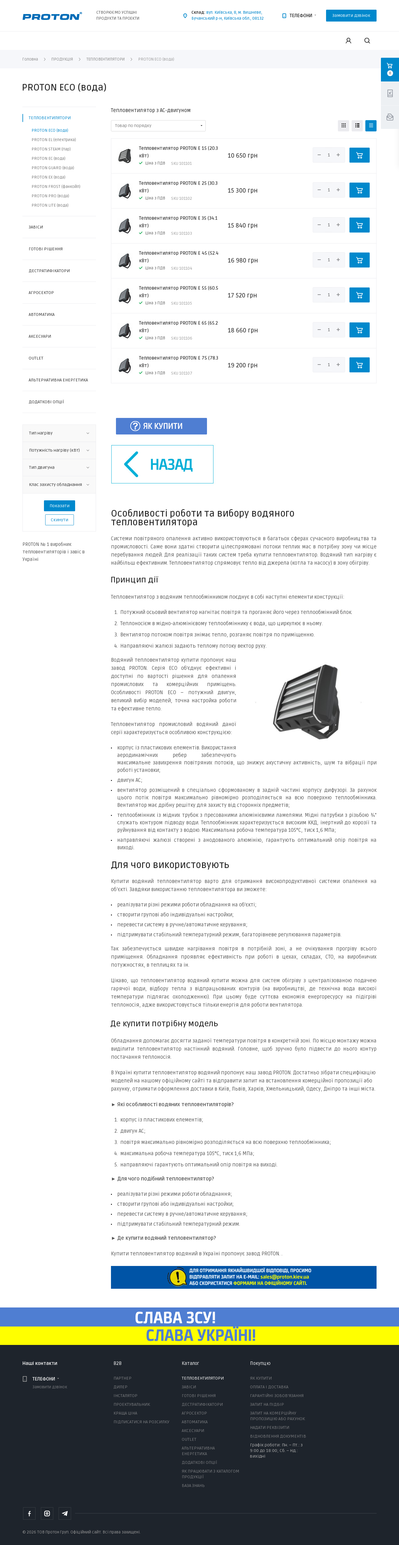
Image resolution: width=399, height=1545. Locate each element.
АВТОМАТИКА (42, 314)
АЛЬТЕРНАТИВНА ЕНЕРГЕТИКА (58, 380)
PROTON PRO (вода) (50, 196)
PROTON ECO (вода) (49, 130)
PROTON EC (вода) (48, 158)
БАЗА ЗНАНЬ (193, 1485)
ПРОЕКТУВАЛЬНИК (131, 1404)
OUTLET (36, 358)
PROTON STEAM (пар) (51, 149)
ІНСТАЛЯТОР (125, 1395)
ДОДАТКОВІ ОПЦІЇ (46, 402)
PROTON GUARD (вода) (52, 167)
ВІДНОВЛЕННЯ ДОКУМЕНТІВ (278, 1436)
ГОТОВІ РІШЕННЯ (46, 249)
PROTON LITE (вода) (50, 205)
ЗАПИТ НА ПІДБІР (267, 1404)
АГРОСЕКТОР (41, 292)
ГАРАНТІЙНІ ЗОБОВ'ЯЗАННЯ (277, 1395)
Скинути (59, 519)
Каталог (190, 1363)
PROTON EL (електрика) (53, 139)
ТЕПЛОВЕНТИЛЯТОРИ (50, 117)
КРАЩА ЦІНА (125, 1413)
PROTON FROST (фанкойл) (55, 186)
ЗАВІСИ (36, 227)
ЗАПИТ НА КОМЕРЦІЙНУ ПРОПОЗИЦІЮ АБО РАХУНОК (277, 1415)
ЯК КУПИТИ (261, 1378)
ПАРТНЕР (122, 1378)
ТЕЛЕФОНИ (301, 15)
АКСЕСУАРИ (40, 336)
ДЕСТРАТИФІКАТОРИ (49, 270)
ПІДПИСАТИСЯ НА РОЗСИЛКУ (141, 1422)
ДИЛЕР (120, 1387)
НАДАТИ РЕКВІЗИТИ (269, 1427)
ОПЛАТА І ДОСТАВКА (269, 1387)
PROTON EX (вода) (48, 177)
